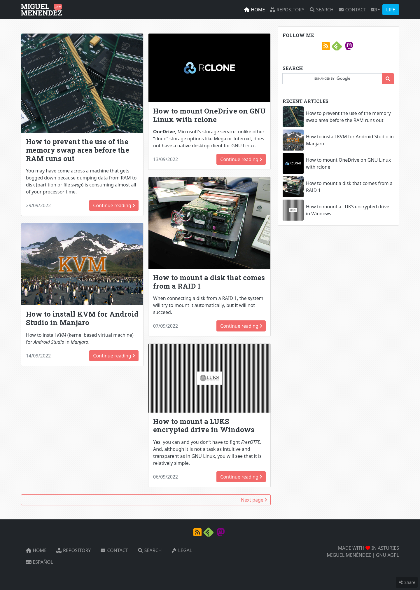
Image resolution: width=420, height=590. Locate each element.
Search (321, 9)
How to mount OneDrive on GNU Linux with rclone (209, 115)
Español (39, 562)
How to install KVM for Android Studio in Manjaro (82, 318)
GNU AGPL (387, 555)
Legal (181, 550)
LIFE (390, 9)
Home (254, 9)
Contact (352, 9)
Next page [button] (254, 500)
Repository (287, 9)
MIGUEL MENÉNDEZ (349, 555)
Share (406, 582)
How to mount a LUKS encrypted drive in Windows (203, 425)
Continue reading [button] (114, 205)
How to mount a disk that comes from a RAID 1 (209, 282)
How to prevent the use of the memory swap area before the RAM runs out (77, 150)
